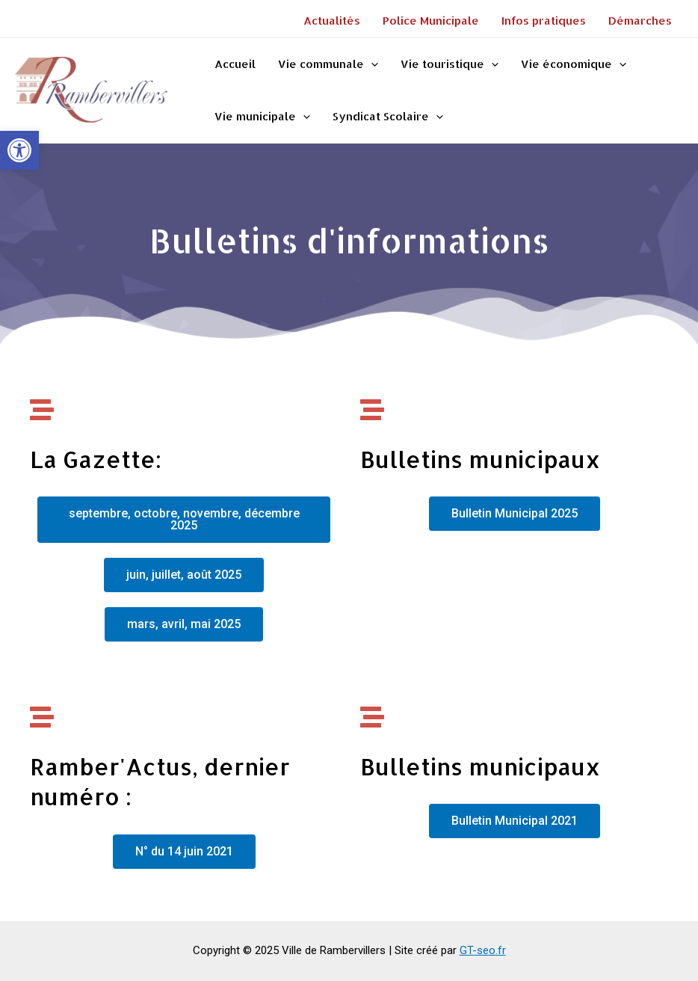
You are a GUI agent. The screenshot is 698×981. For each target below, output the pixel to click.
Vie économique (573, 64)
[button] (19, 150)
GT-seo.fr (483, 950)
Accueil (235, 64)
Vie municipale (262, 116)
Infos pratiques (543, 20)
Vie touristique (449, 64)
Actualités (331, 20)
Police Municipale (431, 20)
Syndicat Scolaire (388, 116)
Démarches (640, 20)
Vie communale (328, 64)
